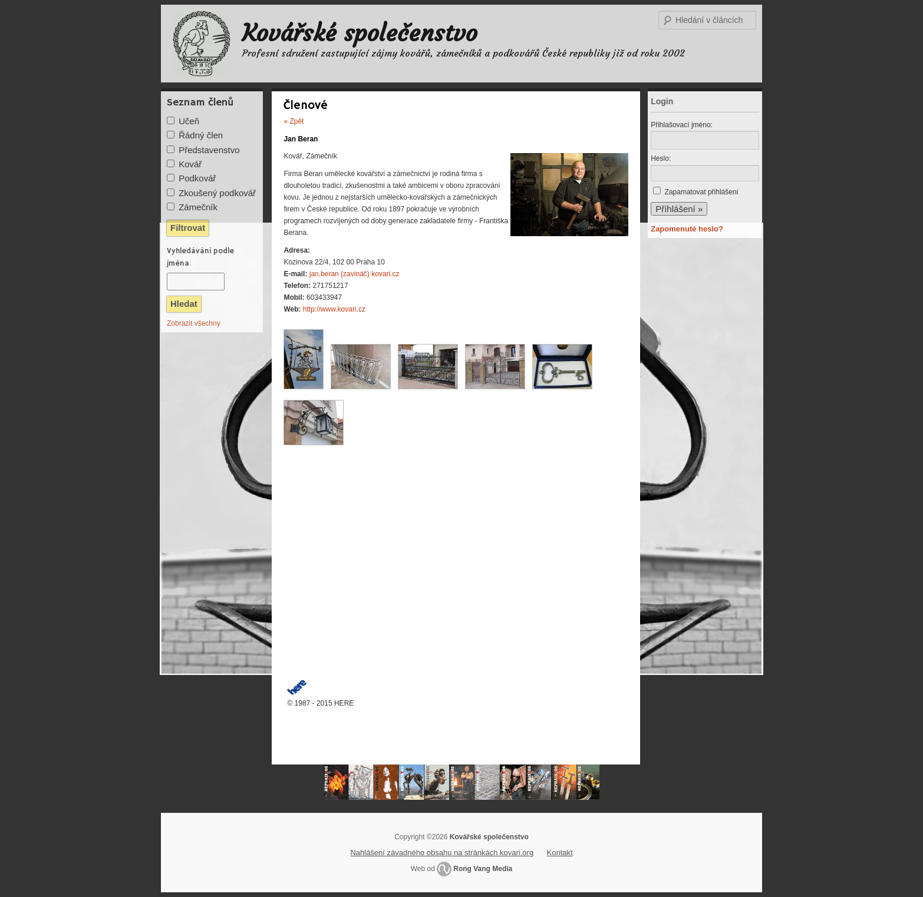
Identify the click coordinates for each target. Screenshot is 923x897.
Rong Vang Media (482, 869)
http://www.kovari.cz (334, 309)
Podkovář (197, 178)
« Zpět (294, 121)
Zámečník (198, 207)
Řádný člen (201, 135)
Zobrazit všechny (193, 323)
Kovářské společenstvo (359, 33)
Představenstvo (209, 150)
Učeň (189, 121)
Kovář (190, 164)
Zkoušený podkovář (217, 193)
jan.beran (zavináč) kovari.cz (354, 274)
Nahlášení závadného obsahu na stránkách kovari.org (441, 852)
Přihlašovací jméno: (682, 125)
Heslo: (661, 158)
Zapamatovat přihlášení (702, 192)
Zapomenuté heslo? (687, 228)
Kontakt (560, 852)
